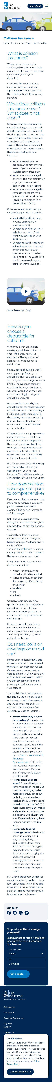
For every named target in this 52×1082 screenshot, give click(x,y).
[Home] (13, 5)
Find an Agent (35, 6)
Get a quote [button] (16, 974)
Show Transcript (16, 310)
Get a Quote (9, 1007)
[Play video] (26, 291)
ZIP (10, 959)
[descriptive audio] (28, 310)
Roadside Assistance (13, 1018)
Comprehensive (24, 549)
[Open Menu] (46, 6)
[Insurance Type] (26, 954)
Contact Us (9, 1032)
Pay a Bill (8, 1023)
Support (7, 1027)
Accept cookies (19, 1071)
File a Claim (9, 1012)
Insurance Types (15, 949)
